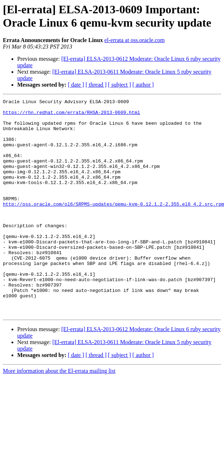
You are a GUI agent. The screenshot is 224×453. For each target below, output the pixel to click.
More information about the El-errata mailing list (59, 414)
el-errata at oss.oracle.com (134, 40)
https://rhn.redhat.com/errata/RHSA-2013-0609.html (71, 115)
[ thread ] (96, 85)
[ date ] (76, 85)
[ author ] (143, 85)
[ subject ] (119, 85)
